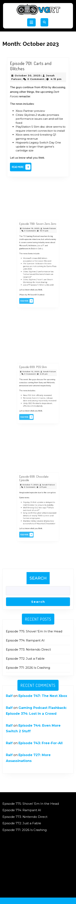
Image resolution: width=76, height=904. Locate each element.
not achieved (32, 271)
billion (42, 260)
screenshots (31, 518)
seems (55, 125)
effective (30, 402)
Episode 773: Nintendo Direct (28, 649)
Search (38, 578)
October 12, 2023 (33, 378)
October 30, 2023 (28, 80)
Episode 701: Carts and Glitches (31, 71)
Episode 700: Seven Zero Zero (38, 235)
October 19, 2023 (33, 239)
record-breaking (40, 132)
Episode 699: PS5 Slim (34, 375)
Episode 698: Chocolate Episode (35, 486)
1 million (39, 278)
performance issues (30, 118)
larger (33, 143)
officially (39, 395)
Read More (23, 162)
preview (39, 111)
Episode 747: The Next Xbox (42, 696)
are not (34, 265)
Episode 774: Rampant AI (25, 640)
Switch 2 (36, 396)
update (39, 503)
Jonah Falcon (45, 239)
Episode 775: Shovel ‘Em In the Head (34, 631)
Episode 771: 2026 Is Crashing (28, 668)
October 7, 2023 (32, 491)
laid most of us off (33, 509)
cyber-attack (41, 511)
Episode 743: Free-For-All (40, 743)
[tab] (31, 22)
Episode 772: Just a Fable (25, 658)
